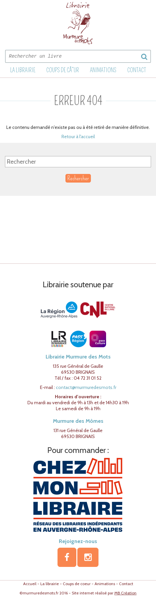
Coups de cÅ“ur (62, 70)
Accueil (29, 583)
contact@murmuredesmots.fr (86, 387)
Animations (103, 70)
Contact (136, 70)
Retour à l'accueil (78, 136)
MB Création (125, 592)
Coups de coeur (77, 583)
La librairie (22, 70)
